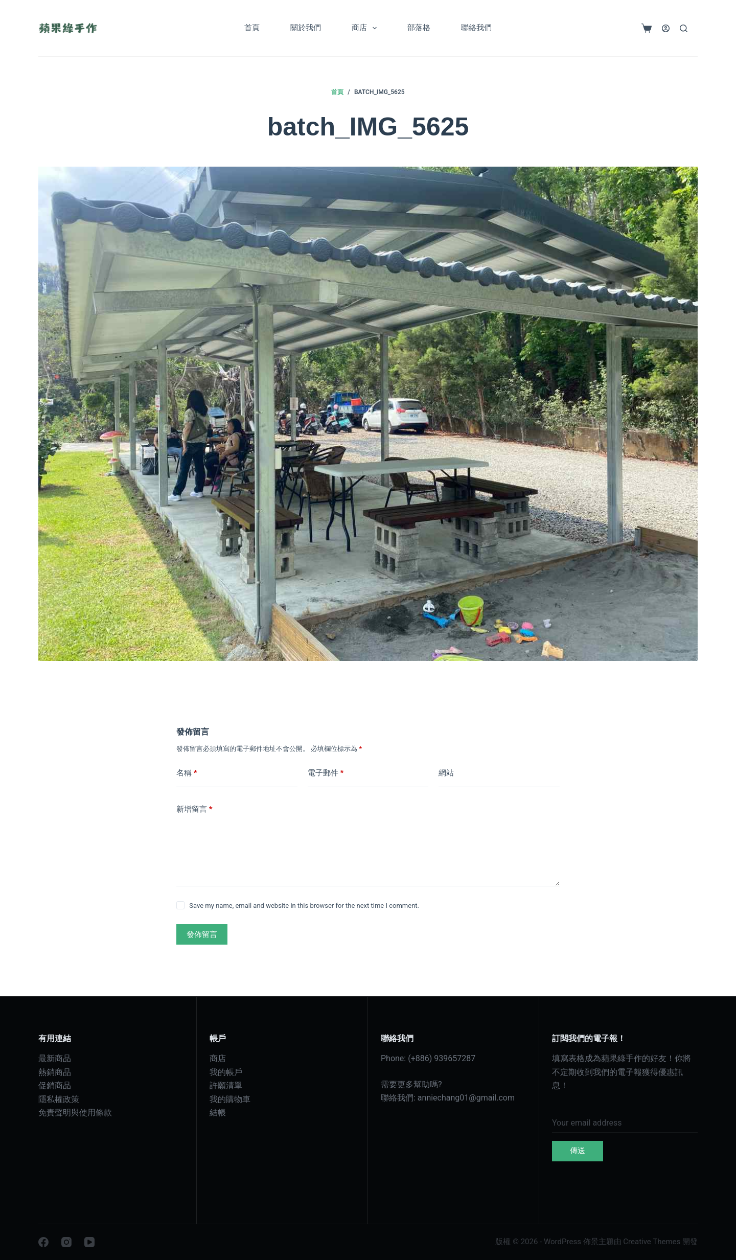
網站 (446, 772)
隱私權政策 (58, 1099)
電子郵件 (326, 773)
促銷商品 (54, 1085)
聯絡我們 (476, 27)
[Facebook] (43, 1242)
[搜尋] (683, 28)
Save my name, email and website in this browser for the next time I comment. (304, 905)
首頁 (252, 27)
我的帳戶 (226, 1072)
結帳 (218, 1112)
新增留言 (194, 809)
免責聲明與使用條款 (75, 1112)
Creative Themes (651, 1241)
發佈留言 (202, 934)
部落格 (418, 27)
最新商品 (54, 1058)
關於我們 (305, 27)
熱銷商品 (54, 1072)
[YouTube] (89, 1242)
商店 (366, 28)
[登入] (666, 28)
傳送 (577, 1150)
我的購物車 (230, 1099)
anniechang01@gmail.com (466, 1098)
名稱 (186, 773)
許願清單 (226, 1085)
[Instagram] (66, 1242)
